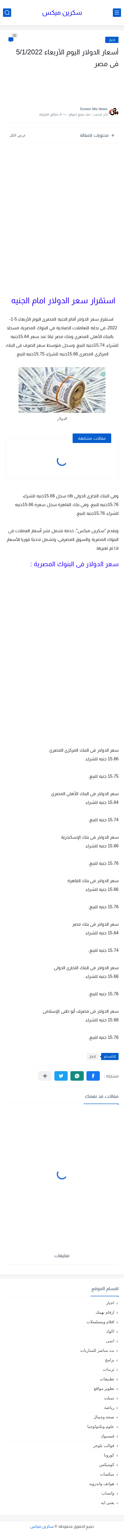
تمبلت (109, 1398)
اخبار (112, 40)
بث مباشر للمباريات (97, 1350)
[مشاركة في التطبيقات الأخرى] (45, 1076)
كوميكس (106, 1464)
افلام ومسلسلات (100, 1321)
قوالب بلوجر (103, 1445)
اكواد (110, 1331)
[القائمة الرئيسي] (117, 12)
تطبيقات (107, 1379)
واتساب (107, 1493)
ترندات (108, 1369)
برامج (109, 1360)
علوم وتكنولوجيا (100, 1426)
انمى (110, 1340)
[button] (93, 1076)
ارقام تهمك (104, 1312)
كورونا (109, 1455)
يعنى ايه (107, 1502)
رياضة (109, 1407)
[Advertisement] (64, 85)
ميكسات (107, 1474)
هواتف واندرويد (101, 1483)
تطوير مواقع (104, 1388)
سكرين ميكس (62, 12)
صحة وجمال (104, 1417)
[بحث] (7, 12)
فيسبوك (107, 1436)
